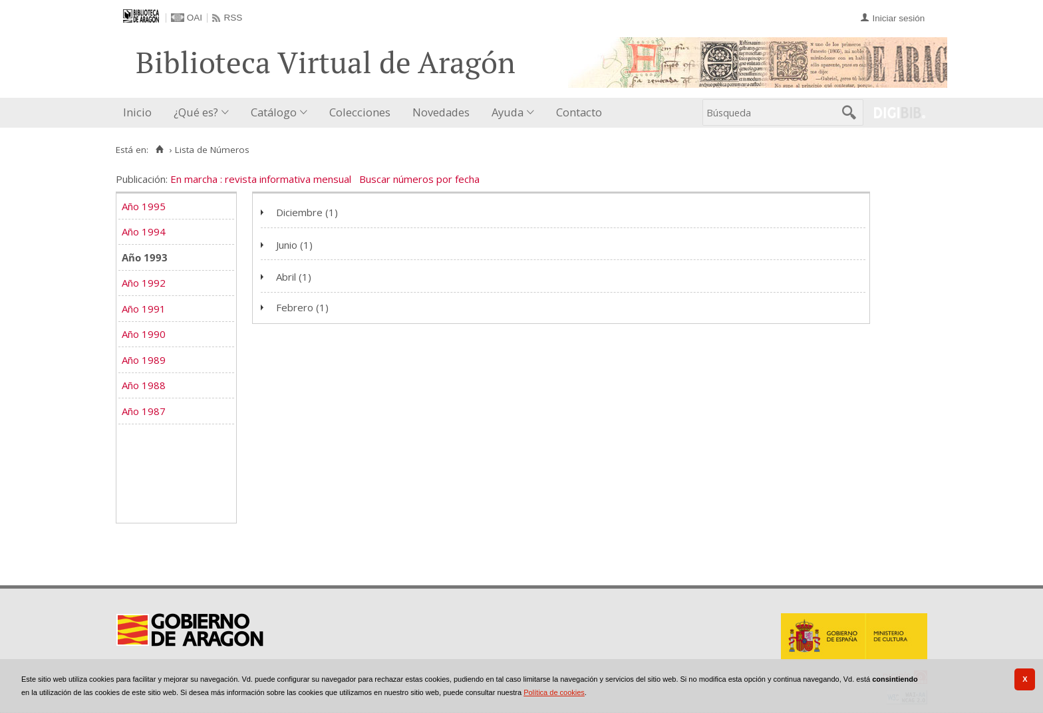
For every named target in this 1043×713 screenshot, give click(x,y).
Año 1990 (144, 334)
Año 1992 (144, 282)
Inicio (137, 112)
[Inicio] (159, 149)
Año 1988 (144, 385)
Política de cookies (554, 692)
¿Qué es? (196, 112)
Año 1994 (144, 231)
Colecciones (359, 112)
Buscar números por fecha (419, 179)
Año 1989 (144, 359)
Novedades (441, 112)
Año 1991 (144, 308)
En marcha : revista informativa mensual (260, 179)
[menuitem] (140, 113)
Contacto (579, 112)
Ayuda (507, 112)
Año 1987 (144, 411)
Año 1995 (144, 206)
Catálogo (274, 112)
